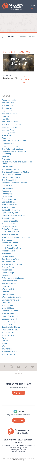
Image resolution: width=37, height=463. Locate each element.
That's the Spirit (8, 224)
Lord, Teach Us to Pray (11, 248)
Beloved (5, 286)
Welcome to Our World (11, 297)
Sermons (10, 37)
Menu (33, 6)
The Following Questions (12, 149)
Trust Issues (7, 240)
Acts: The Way (8, 335)
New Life (5, 119)
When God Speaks (10, 243)
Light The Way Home (11, 213)
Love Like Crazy (8, 322)
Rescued (5, 292)
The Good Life (8, 332)
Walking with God (9, 289)
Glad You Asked (8, 294)
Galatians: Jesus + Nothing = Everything (14, 153)
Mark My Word (8, 130)
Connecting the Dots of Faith (14, 141)
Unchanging (7, 194)
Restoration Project (10, 226)
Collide (5, 341)
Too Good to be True (10, 259)
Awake (4, 338)
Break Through (8, 273)
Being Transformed (10, 229)
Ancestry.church (8, 251)
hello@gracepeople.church (18, 448)
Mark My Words (8, 133)
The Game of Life (9, 180)
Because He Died (9, 319)
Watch (25, 82)
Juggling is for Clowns (11, 327)
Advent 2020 (7, 185)
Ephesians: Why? (9, 351)
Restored (6, 275)
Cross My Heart (8, 256)
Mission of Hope (8, 207)
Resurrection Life (9, 100)
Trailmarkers (7, 349)
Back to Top (18, 373)
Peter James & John (10, 127)
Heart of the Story (9, 281)
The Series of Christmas (12, 264)
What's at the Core (9, 205)
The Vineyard (7, 108)
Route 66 (6, 138)
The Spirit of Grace (10, 122)
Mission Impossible (10, 221)
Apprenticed (7, 270)
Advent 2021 (7, 159)
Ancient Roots (8, 267)
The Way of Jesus (9, 114)
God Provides (7, 166)
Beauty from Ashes (10, 311)
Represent (6, 191)
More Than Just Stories (11, 232)
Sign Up (18, 393)
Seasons (5, 156)
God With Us (7, 188)
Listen (25, 76)
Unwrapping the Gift (10, 300)
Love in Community (10, 146)
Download (26, 79)
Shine (4, 343)
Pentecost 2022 (8, 144)
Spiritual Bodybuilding (11, 210)
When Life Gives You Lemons (14, 183)
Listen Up (6, 116)
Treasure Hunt (8, 313)
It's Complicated (8, 262)
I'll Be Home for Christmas (13, 278)
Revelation (6, 253)
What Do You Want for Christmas (16, 237)
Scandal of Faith (9, 202)
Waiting (5, 346)
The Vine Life (7, 105)
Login (18, 420)
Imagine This (7, 305)
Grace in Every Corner (11, 177)
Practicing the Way (27, 37)
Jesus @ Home (8, 218)
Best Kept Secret (9, 283)
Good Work (6, 303)
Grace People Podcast (11, 175)
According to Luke (9, 245)
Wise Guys (6, 135)
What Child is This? (10, 330)
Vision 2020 (7, 324)
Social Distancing (9, 199)
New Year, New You (10, 234)
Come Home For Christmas (13, 215)
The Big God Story (9, 354)
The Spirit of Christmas (11, 124)
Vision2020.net (8, 308)
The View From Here (10, 169)
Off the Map (7, 196)
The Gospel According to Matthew (16, 172)
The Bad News (8, 103)
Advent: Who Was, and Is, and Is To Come (17, 163)
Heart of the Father (10, 316)
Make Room (7, 111)
